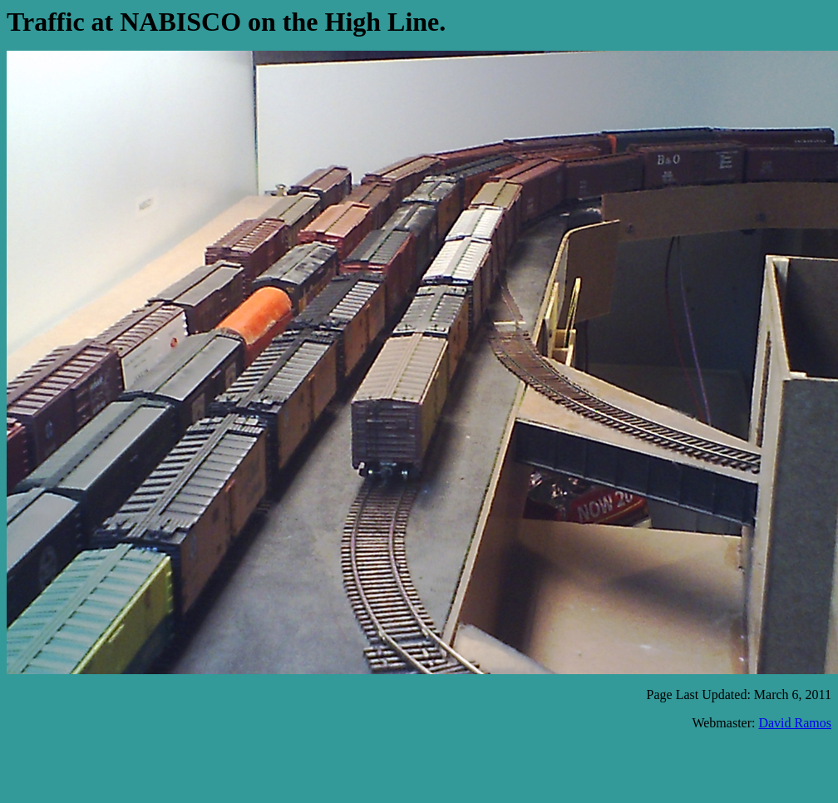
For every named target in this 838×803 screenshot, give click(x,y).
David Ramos (794, 723)
